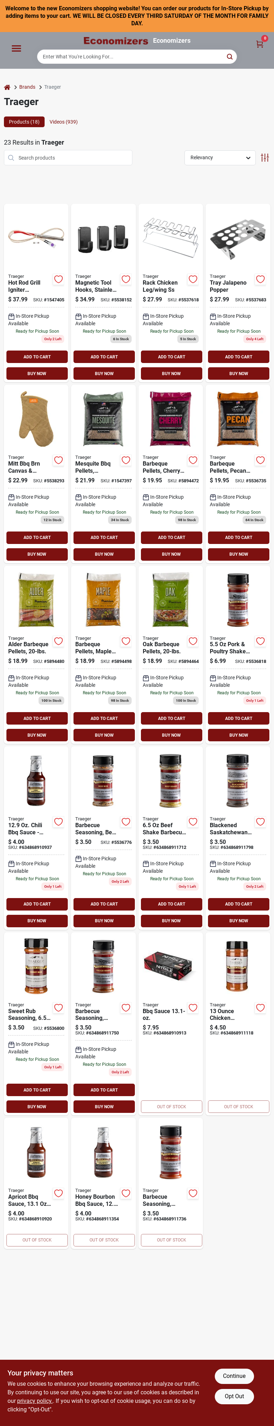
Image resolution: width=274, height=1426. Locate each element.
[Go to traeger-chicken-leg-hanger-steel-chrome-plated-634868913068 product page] (170, 293)
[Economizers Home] (116, 41)
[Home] (7, 87)
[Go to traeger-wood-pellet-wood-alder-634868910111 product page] (36, 655)
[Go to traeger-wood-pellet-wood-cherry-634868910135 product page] (170, 474)
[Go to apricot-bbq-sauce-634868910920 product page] (36, 1183)
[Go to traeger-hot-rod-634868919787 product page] (36, 293)
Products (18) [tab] (24, 122)
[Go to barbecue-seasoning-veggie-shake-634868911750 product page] (103, 1024)
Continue (234, 1376)
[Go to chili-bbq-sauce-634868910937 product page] (36, 838)
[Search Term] (137, 57)
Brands (27, 87)
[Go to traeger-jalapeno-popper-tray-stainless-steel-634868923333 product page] (238, 293)
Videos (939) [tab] (64, 122)
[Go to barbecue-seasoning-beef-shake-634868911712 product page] (170, 838)
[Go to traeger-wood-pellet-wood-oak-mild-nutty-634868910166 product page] (170, 655)
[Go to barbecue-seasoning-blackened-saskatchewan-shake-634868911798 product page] (238, 838)
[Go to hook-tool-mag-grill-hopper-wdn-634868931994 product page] (103, 293)
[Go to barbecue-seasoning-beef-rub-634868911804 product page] (103, 838)
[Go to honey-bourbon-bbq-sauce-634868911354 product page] (103, 1183)
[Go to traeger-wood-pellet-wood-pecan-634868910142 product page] (238, 474)
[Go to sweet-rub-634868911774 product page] (36, 1024)
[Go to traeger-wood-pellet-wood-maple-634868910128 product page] (103, 655)
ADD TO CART (37, 356)
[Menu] (16, 48)
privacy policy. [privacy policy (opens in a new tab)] (35, 1401)
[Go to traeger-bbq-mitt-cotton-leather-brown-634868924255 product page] (36, 474)
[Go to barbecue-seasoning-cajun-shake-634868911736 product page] (170, 1183)
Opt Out (234, 1396)
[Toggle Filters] (265, 158)
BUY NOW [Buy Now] (36, 373)
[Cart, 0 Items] (259, 43)
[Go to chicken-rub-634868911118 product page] (238, 1024)
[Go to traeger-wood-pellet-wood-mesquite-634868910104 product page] (103, 474)
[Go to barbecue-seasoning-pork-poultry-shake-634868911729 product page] (238, 655)
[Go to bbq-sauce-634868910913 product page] (170, 1024)
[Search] (230, 56)
